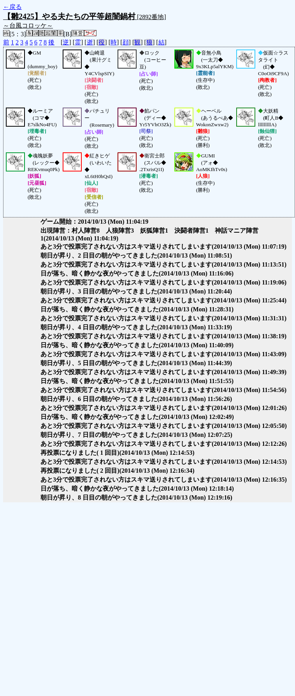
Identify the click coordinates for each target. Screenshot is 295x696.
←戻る (12, 7)
